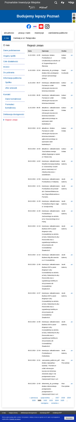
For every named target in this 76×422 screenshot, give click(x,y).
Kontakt (6, 94)
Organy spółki (9, 56)
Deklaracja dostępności (13, 114)
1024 (56, 400)
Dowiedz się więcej (14, 419)
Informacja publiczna (12, 78)
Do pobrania (8, 72)
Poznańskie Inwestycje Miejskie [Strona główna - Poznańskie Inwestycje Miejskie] (22, 2)
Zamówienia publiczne (57, 33)
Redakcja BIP (57, 413)
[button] (56, 2)
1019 (69, 398)
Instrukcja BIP (45, 413)
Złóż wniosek (11, 88)
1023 (51, 400)
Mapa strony (13, 413)
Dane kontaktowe (13, 99)
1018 (63, 398)
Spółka (8, 82)
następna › (45, 403)
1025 (62, 400)
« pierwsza (33, 398)
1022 (45, 400)
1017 (57, 398)
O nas (6, 38)
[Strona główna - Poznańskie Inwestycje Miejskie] (32, 7)
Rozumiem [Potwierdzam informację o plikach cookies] (69, 418)
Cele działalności (10, 61)
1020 (34, 400)
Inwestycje (39, 33)
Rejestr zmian (11, 120)
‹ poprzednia (45, 398)
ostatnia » (55, 403)
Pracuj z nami (24, 33)
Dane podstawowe (11, 50)
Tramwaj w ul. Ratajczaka (24, 38)
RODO (6, 67)
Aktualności (9, 33)
